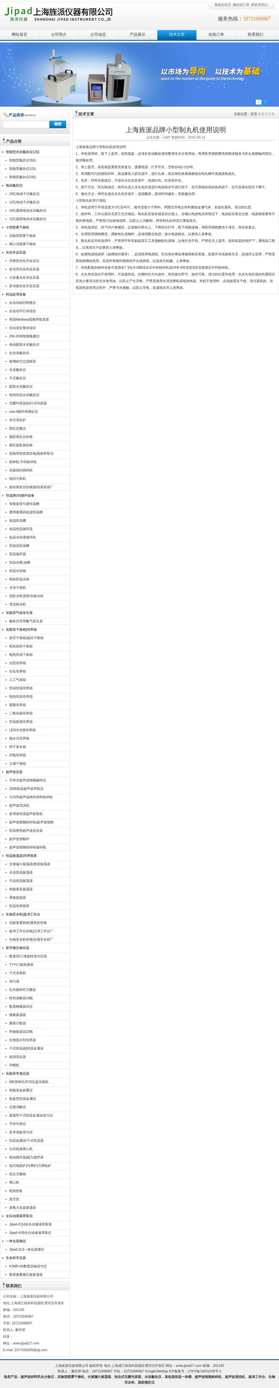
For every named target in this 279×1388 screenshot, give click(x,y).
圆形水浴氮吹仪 (21, 386)
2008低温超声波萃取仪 (26, 789)
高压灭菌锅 (17, 1174)
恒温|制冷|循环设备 (20, 495)
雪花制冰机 (17, 604)
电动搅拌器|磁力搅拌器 (26, 1157)
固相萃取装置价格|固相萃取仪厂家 (31, 454)
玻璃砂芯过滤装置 (22, 361)
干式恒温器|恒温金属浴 (26, 1048)
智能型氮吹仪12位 (22, 169)
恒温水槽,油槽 (19, 562)
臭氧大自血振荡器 (22, 1208)
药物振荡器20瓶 (21, 1032)
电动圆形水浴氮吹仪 (24, 345)
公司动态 (98, 34)
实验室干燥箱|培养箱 (21, 629)
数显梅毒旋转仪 (21, 1006)
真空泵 (14, 1199)
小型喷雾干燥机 (17, 227)
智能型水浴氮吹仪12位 (23, 152)
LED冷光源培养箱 (22, 730)
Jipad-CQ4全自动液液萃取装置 (30, 1225)
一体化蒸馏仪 (16, 1241)
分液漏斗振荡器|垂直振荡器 (29, 864)
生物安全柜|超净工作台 (23, 914)
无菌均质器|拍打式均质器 (28, 403)
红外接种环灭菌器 (22, 990)
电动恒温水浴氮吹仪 (24, 395)
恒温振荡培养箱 (21, 722)
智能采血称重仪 (21, 1090)
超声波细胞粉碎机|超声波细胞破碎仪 (31, 823)
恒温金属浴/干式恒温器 (26, 1141)
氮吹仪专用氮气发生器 (26, 621)
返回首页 (222, 5)
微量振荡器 (17, 1015)
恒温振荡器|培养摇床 (21, 856)
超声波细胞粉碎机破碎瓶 (27, 847)
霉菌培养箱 (17, 705)
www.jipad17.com (189, 1366)
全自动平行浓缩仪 (22, 311)
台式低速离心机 (21, 1149)
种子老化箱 (17, 747)
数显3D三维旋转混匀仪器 (28, 956)
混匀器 (14, 981)
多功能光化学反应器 (24, 286)
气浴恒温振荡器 (21, 881)
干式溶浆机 (17, 973)
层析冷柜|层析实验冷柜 (26, 596)
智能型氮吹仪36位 (22, 160)
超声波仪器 (14, 772)
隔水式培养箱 (19, 738)
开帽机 (14, 1065)
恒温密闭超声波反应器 (26, 831)
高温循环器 (17, 554)
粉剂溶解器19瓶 (21, 998)
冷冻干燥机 (17, 588)
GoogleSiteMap (156, 1371)
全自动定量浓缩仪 (22, 328)
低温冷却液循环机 (22, 537)
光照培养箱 (17, 663)
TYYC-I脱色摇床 (21, 965)
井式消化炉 (17, 420)
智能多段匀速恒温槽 (24, 504)
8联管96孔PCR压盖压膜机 (29, 1082)
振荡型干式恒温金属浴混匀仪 (31, 1115)
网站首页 (19, 34)
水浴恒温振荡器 (21, 872)
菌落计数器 (17, 1023)
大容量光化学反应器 (24, 278)
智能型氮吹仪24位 (22, 177)
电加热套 (16, 1191)
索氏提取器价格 (21, 445)
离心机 (14, 1182)
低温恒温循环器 (21, 529)
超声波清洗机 (19, 805)
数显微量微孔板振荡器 (26, 1275)
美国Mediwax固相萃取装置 (29, 319)
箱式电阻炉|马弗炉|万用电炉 (30, 1166)
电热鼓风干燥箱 (21, 646)
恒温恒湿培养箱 (21, 688)
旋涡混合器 (17, 1057)
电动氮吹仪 (14, 185)
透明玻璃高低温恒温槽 (26, 512)
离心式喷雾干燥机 (22, 244)
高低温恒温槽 (19, 546)
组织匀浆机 (17, 479)
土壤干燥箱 (17, 763)
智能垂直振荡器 (21, 889)
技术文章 (177, 34)
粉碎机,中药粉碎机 (23, 462)
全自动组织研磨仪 (22, 303)
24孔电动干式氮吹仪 (24, 194)
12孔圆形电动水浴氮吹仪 (27, 219)
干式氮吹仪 (17, 378)
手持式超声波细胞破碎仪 (27, 780)
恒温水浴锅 (17, 571)
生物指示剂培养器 (22, 1040)
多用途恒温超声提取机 (26, 814)
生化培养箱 (17, 671)
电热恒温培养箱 (21, 696)
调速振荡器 (17, 898)
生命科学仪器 (16, 1258)
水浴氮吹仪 (17, 370)
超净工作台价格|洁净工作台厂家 (31, 931)
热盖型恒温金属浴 (22, 1099)
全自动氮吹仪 (19, 353)
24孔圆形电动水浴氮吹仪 (27, 211)
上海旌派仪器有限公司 (66, 15)
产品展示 (137, 34)
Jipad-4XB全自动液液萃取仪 (30, 1233)
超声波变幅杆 (19, 839)
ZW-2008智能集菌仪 (24, 336)
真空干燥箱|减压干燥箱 (26, 638)
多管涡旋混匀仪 (21, 1132)
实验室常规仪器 (17, 1073)
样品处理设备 (16, 294)
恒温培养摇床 (19, 906)
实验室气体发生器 (19, 613)
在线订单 (241, 5)
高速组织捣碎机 (21, 470)
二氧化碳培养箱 (21, 713)
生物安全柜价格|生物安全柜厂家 (31, 940)
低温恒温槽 (17, 521)
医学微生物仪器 (17, 948)
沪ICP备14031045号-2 (204, 1371)
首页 (254, 114)
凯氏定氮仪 (17, 428)
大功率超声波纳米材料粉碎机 (31, 797)
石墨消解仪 (17, 1107)
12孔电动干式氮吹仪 (24, 202)
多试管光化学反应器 (24, 269)
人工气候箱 (17, 680)
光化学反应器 (16, 252)
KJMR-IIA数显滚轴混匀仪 (28, 1266)
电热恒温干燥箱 (21, 655)
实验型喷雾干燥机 (22, 236)
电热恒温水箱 (19, 579)
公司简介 (59, 34)
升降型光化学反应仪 (24, 261)
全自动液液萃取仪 (19, 1216)
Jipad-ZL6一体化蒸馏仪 (26, 1249)
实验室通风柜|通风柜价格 (28, 923)
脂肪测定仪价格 (21, 437)
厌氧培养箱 (17, 755)
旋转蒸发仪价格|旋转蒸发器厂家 (31, 487)
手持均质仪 (17, 1124)
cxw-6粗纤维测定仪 (23, 412)
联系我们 (259, 5)
